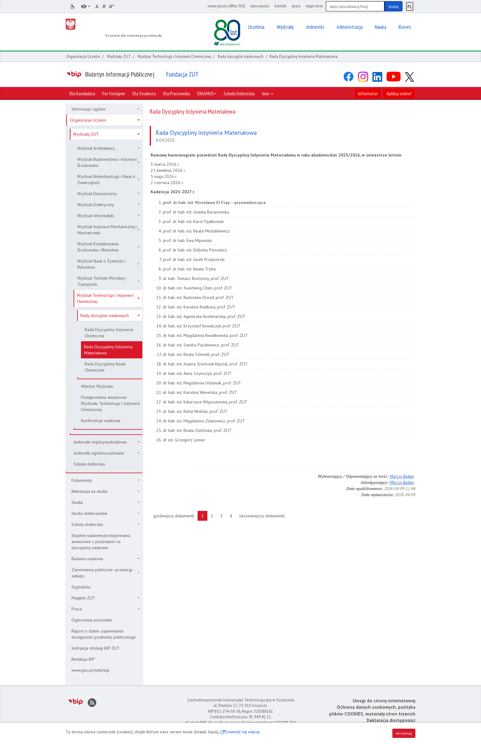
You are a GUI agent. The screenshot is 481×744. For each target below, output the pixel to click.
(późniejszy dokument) (175, 515)
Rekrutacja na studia (105, 491)
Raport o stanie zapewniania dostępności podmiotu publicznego (103, 634)
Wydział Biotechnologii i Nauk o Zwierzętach (108, 179)
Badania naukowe (105, 558)
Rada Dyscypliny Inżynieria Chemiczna (109, 332)
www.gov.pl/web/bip (90, 670)
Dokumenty (105, 480)
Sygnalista (80, 587)
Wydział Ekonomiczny (108, 193)
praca (296, 6)
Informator (368, 93)
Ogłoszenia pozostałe (91, 620)
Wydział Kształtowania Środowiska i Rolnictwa (108, 247)
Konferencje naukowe (101, 420)
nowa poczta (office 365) (226, 6)
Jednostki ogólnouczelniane (107, 453)
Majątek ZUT (105, 598)
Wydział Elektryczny (108, 204)
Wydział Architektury (108, 148)
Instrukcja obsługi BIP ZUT (95, 648)
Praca (105, 609)
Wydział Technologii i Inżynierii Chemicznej (174, 56)
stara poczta (259, 6)
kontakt (281, 6)
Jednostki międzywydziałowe (107, 442)
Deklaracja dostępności (391, 720)
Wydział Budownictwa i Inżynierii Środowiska (108, 162)
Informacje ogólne (105, 109)
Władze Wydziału (97, 386)
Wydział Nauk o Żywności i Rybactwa (108, 264)
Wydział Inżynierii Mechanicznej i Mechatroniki (108, 230)
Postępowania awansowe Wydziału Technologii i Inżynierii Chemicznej (110, 403)
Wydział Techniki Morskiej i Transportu (108, 281)
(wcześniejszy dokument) (263, 515)
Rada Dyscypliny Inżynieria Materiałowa (108, 350)
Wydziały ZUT (119, 56)
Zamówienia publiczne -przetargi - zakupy (105, 573)
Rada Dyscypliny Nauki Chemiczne (105, 367)
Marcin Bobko (402, 476)
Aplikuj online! (399, 93)
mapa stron (314, 6)
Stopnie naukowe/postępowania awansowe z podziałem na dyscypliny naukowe (100, 541)
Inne (267, 93)
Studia (105, 502)
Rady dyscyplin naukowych (241, 56)
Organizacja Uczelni (83, 56)
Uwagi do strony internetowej (384, 701)
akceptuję (404, 733)
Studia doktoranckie (105, 513)
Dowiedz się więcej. (242, 732)
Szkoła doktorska (89, 464)
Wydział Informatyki (108, 215)
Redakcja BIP (83, 659)
